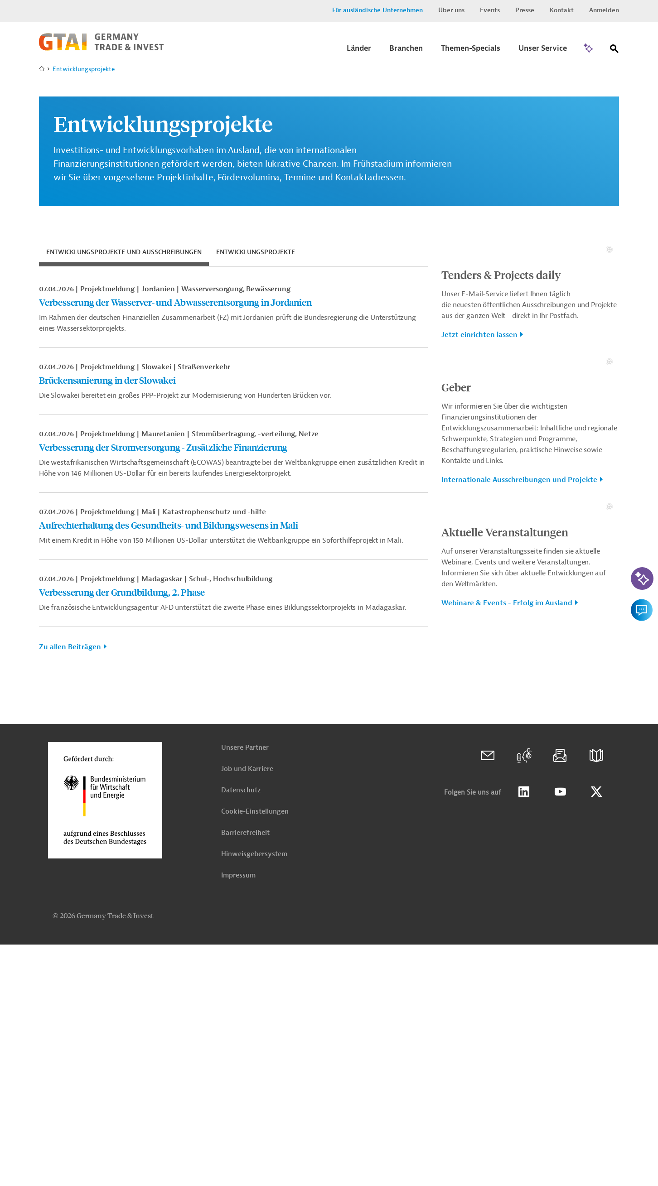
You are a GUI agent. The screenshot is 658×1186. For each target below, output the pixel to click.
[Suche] (614, 50)
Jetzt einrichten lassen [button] (479, 434)
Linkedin (523, 1033)
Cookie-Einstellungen (255, 1053)
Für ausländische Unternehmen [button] (377, 10)
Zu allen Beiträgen (70, 646)
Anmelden (604, 10)
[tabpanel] (233, 471)
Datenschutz (241, 1031)
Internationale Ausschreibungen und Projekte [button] (519, 679)
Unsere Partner (245, 989)
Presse (524, 10)
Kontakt (562, 10)
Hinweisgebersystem (254, 1095)
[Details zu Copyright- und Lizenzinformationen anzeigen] (609, 349)
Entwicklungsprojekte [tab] (255, 252)
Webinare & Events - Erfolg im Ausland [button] (506, 901)
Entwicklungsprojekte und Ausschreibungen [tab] (124, 252)
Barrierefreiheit (245, 1074)
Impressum (238, 1117)
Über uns (451, 10)
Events (490, 10)
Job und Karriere (247, 1010)
